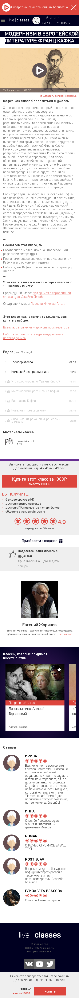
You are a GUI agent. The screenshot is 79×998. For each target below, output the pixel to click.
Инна (30, 811)
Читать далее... (65, 634)
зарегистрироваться (58, 23)
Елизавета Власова (43, 891)
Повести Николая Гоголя (48, 304)
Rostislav (34, 859)
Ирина (31, 756)
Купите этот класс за (39, 481)
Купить (50, 991)
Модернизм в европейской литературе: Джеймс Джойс (37, 295)
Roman (31, 836)
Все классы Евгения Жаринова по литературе (36, 327)
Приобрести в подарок (39, 541)
